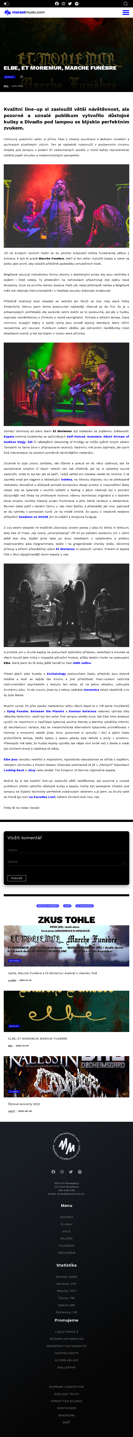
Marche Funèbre (48, 906)
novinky (66, 1217)
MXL (6, 86)
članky (67, 1224)
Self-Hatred (76, 436)
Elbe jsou (11, 759)
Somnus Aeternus (82, 711)
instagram (66, 1252)
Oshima (66, 479)
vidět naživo (82, 663)
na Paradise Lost (42, 797)
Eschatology (56, 673)
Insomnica (91, 689)
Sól (30, 442)
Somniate (94, 436)
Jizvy (31, 770)
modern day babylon (66, 1339)
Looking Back (14, 770)
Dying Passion (17, 711)
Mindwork (66, 1415)
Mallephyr (67, 1367)
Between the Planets (47, 711)
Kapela (9, 436)
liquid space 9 (66, 1331)
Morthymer (66, 1408)
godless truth (66, 1394)
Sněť (67, 1422)
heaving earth (66, 1353)
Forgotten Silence (66, 1401)
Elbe (67, 906)
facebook (66, 1245)
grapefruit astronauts (66, 1346)
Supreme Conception (66, 1386)
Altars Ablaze (66, 1360)
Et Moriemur (65, 549)
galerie (66, 1238)
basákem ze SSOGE (33, 517)
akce (66, 1231)
